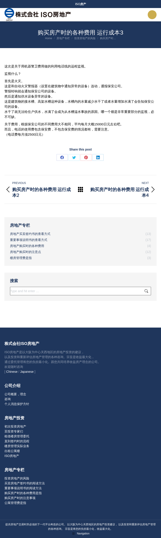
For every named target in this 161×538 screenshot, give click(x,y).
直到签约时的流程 (16, 441)
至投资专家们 (13, 431)
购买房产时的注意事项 (19, 498)
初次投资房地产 (15, 426)
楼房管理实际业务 (16, 446)
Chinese (12, 371)
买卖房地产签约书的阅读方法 (24, 483)
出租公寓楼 (12, 451)
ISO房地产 (11, 456)
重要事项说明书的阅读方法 (23, 488)
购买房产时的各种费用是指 (23, 493)
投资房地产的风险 (16, 478)
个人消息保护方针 (16, 404)
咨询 (7, 399)
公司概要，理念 (15, 394)
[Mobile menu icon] (152, 14)
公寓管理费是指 (15, 503)
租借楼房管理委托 (16, 436)
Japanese (27, 371)
